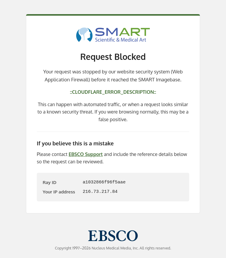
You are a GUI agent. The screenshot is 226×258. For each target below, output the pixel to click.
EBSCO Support (86, 154)
